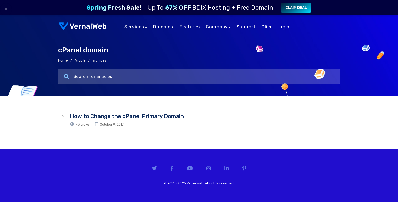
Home (63, 60)
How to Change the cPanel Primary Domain (127, 116)
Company (218, 27)
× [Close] (6, 9)
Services (135, 27)
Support (246, 27)
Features (189, 27)
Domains (163, 27)
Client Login (275, 27)
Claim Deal (296, 8)
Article (80, 60)
